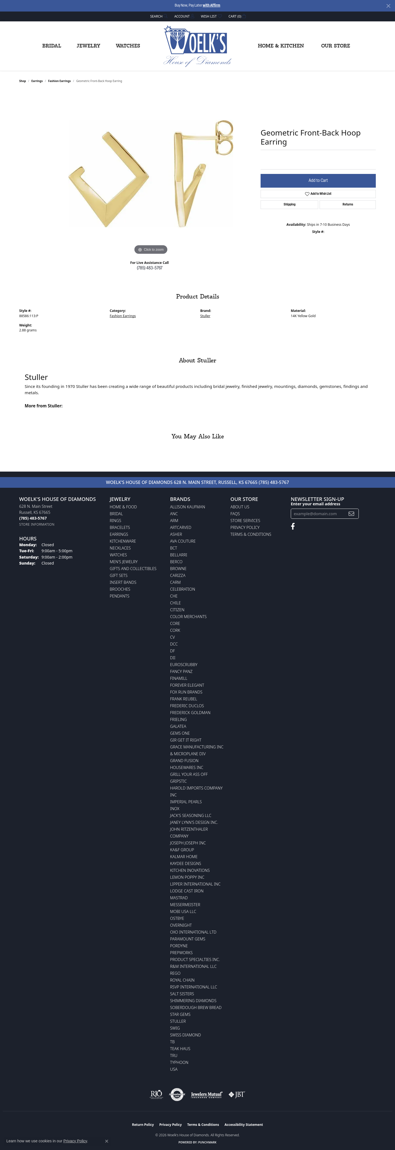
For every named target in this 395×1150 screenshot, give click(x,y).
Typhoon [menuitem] (179, 1062)
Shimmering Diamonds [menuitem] (193, 1000)
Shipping (289, 204)
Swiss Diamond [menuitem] (185, 1035)
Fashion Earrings (59, 81)
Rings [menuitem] (115, 520)
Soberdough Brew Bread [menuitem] (196, 1007)
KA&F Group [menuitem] (182, 849)
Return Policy (143, 1124)
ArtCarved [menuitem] (180, 527)
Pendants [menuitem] (119, 596)
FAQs (235, 513)
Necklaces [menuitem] (120, 548)
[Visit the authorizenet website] (177, 1094)
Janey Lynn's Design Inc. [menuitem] (194, 822)
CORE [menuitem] (175, 623)
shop (22, 81)
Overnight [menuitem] (181, 925)
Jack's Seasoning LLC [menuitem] (190, 815)
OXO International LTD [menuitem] (193, 932)
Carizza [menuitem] (177, 575)
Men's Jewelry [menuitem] (124, 561)
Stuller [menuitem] (178, 1021)
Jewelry (88, 46)
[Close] (388, 5)
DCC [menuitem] (174, 644)
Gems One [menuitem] (180, 733)
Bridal (51, 46)
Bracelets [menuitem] (120, 527)
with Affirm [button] (211, 6)
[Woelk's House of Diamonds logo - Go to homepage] (197, 46)
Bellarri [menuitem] (178, 554)
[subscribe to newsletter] (351, 513)
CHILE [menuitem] (175, 602)
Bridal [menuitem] (116, 513)
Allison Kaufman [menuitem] (187, 506)
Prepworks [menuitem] (181, 952)
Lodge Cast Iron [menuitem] (187, 890)
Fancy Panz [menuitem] (181, 671)
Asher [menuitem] (176, 534)
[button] (158, 16)
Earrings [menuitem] (119, 534)
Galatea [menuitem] (178, 726)
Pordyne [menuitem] (179, 945)
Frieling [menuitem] (178, 719)
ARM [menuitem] (174, 520)
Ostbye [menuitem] (177, 918)
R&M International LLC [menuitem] (193, 966)
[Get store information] (37, 524)
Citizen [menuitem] (177, 609)
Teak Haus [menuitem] (180, 1048)
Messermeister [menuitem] (185, 904)
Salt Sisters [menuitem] (182, 993)
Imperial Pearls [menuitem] (186, 801)
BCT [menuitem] (173, 548)
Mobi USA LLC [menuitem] (183, 911)
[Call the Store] (33, 518)
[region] (151, 173)
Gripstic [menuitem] (178, 781)
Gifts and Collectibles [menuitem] (133, 568)
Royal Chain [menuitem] (182, 980)
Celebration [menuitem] (182, 589)
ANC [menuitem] (174, 513)
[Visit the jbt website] (237, 1094)
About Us (239, 506)
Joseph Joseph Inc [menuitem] (188, 842)
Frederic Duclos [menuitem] (187, 705)
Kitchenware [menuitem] (123, 541)
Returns (348, 204)
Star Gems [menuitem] (180, 1014)
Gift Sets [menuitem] (119, 575)
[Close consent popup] (106, 1141)
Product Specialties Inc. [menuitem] (195, 959)
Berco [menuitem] (176, 561)
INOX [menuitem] (174, 808)
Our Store (335, 46)
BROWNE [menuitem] (178, 568)
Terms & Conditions (250, 534)
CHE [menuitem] (173, 596)
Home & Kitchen (281, 46)
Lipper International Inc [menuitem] (195, 884)
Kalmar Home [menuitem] (184, 856)
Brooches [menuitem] (120, 589)
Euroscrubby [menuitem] (184, 664)
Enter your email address (315, 503)
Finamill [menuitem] (178, 678)
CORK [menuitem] (175, 630)
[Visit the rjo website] (156, 1094)
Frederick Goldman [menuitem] (190, 712)
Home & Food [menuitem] (123, 506)
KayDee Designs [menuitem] (185, 863)
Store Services (245, 520)
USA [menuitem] (173, 1069)
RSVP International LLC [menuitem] (193, 987)
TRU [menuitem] (173, 1055)
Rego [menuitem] (175, 973)
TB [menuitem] (172, 1041)
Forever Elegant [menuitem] (187, 685)
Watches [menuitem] (118, 554)
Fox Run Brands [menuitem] (186, 692)
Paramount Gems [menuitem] (187, 939)
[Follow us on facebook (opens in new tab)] (293, 526)
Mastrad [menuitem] (179, 897)
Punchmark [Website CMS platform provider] (207, 1142)
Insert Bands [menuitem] (123, 582)
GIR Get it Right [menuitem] (185, 740)
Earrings (37, 81)
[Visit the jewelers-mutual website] (206, 1094)
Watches (128, 46)
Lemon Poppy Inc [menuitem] (187, 877)
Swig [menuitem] (175, 1028)
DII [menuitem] (172, 657)
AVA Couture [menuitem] (183, 541)
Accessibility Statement (243, 1124)
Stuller (205, 316)
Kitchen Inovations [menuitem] (190, 870)
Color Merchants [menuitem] (188, 616)
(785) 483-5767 (149, 268)
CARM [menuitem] (175, 582)
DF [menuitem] (172, 650)
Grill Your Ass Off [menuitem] (189, 774)
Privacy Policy (244, 527)
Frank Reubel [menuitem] (183, 698)
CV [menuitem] (172, 637)
